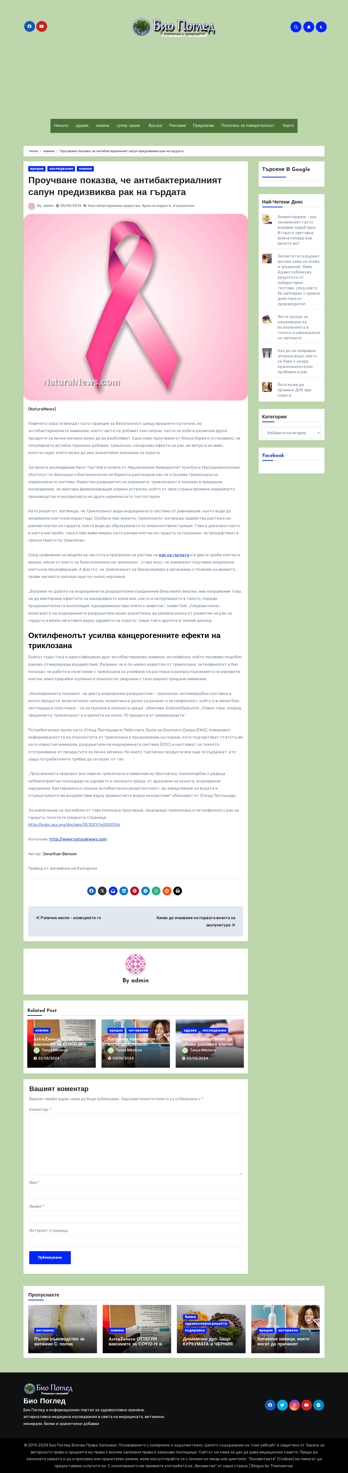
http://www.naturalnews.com (78, 838)
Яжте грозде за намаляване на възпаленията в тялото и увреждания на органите (299, 327)
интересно (138, 1030)
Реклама (177, 126)
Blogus (257, 1465)
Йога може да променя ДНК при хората (294, 390)
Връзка (154, 126)
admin (48, 206)
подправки (195, 1330)
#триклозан (183, 206)
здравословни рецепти (206, 1323)
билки (190, 1317)
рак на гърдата (174, 554)
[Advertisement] (174, 78)
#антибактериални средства (114, 206)
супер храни (128, 126)
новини (102, 126)
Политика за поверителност (247, 126)
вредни (37, 169)
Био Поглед (44, 1401)
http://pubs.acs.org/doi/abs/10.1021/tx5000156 (74, 824)
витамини (45, 1330)
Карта (288, 126)
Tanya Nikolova (51, 1050)
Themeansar (281, 1465)
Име (34, 1182)
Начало (61, 126)
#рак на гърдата (156, 206)
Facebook (273, 455)
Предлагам (203, 126)
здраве (82, 126)
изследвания (61, 169)
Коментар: (40, 1109)
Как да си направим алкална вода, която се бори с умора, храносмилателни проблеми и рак (297, 361)
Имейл (36, 1206)
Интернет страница (48, 1230)
